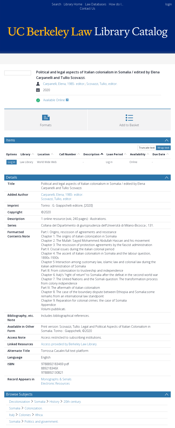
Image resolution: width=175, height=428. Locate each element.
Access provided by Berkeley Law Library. (69, 344)
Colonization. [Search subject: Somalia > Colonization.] (34, 408)
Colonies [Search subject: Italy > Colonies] (25, 415)
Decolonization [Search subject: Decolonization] (19, 402)
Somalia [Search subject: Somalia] (14, 408)
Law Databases (95, 4)
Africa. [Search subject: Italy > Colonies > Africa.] (39, 415)
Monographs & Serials (56, 379)
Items (10, 140)
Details (11, 177)
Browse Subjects (19, 394)
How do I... (116, 4)
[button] (45, 119)
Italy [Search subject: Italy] (12, 415)
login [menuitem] (168, 4)
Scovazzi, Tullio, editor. (101, 84)
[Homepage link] (87, 32)
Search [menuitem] (56, 4)
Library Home (73, 4)
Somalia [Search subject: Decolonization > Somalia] (39, 402)
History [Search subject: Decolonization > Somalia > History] (54, 402)
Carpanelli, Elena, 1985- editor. (64, 84)
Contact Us (87, 8)
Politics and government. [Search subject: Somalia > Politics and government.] (41, 421)
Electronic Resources (55, 383)
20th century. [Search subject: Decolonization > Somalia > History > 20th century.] (72, 402)
